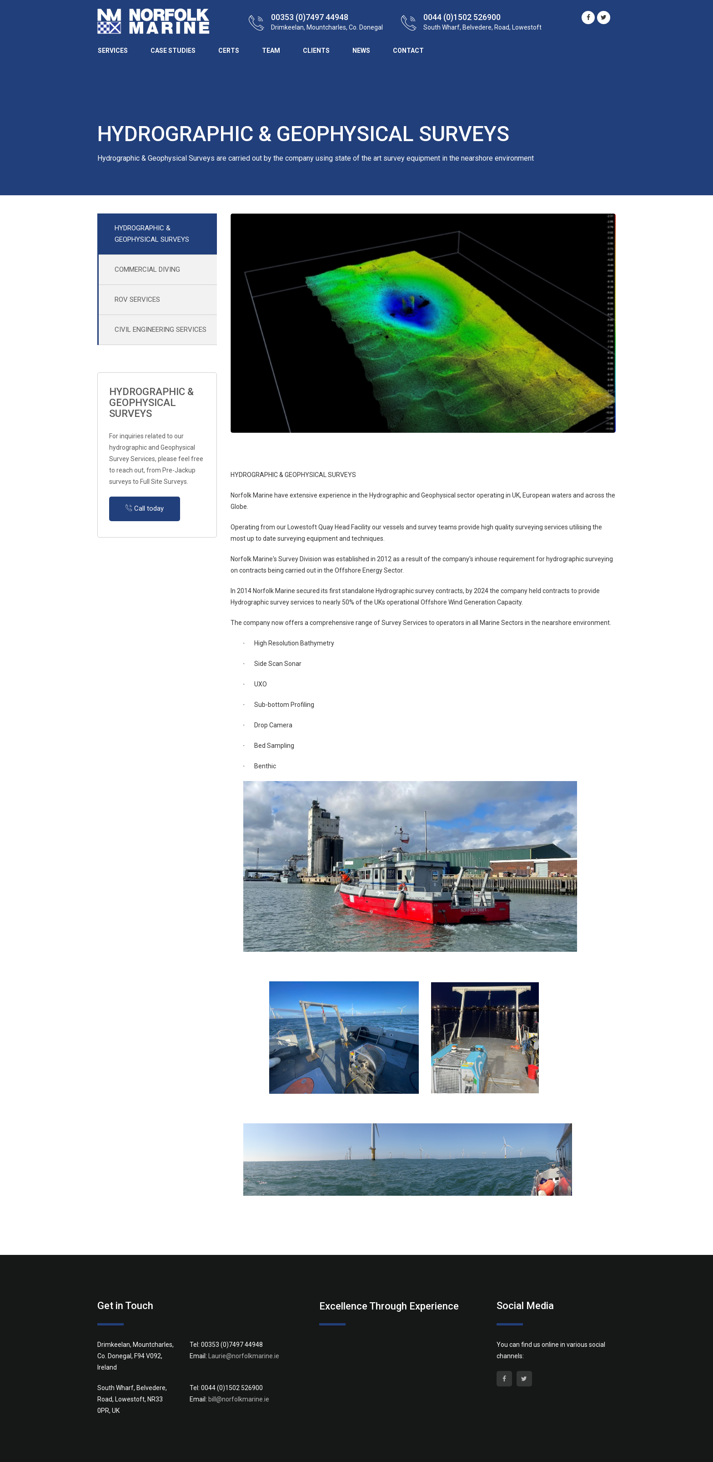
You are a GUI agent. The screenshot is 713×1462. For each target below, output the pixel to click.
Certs (228, 50)
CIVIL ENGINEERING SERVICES (160, 329)
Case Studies (173, 50)
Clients (316, 50)
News (361, 50)
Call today (145, 508)
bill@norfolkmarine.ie (238, 1399)
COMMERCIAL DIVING (147, 269)
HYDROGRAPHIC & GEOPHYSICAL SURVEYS (152, 234)
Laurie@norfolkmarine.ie (243, 1356)
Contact (408, 50)
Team (271, 50)
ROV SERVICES (137, 299)
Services (113, 50)
